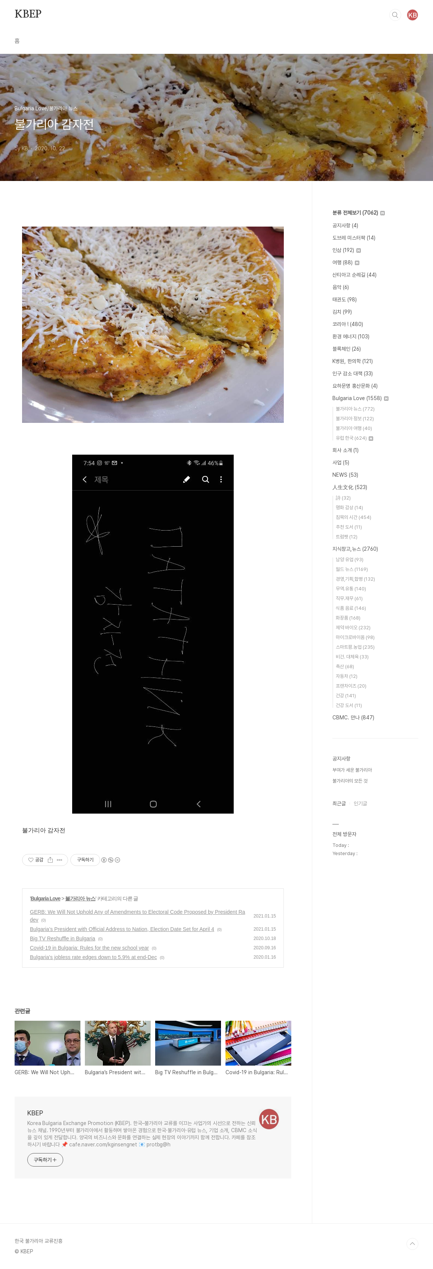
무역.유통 (351, 589)
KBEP (28, 14)
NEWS (345, 475)
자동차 (346, 676)
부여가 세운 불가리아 (352, 770)
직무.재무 (349, 598)
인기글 (360, 803)
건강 (346, 695)
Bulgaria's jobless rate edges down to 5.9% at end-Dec (93, 957)
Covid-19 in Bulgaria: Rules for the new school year (89, 948)
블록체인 (346, 349)
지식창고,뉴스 (355, 549)
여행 (345, 262)
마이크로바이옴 (355, 637)
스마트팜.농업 (355, 647)
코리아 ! (347, 324)
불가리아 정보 (355, 418)
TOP (412, 1244)
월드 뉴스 (352, 569)
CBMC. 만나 (353, 717)
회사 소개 (345, 450)
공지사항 (345, 225)
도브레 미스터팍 (353, 238)
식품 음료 (351, 608)
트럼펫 (346, 537)
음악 (340, 287)
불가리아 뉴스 (80, 898)
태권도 (344, 299)
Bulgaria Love (46, 898)
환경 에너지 (350, 336)
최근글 (339, 803)
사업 (340, 462)
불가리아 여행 (354, 428)
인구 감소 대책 (352, 374)
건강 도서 (349, 705)
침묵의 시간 (353, 517)
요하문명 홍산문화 (355, 386)
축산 (345, 666)
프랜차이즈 (351, 686)
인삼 (346, 250)
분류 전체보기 (358, 213)
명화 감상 (349, 507)
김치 (342, 312)
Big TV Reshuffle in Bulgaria (62, 938)
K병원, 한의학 (352, 361)
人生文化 (349, 487)
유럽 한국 (354, 438)
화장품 (348, 618)
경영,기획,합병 (355, 579)
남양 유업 (349, 559)
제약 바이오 (353, 627)
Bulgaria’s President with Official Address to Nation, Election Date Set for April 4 (122, 929)
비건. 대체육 (352, 657)
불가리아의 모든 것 (350, 781)
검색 (395, 15)
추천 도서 (349, 527)
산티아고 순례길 (354, 275)
